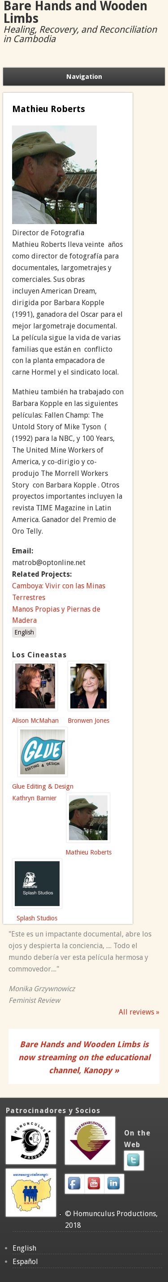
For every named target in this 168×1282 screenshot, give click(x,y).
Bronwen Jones (88, 720)
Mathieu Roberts (88, 852)
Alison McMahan (35, 720)
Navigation (84, 77)
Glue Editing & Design (42, 786)
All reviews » (139, 1012)
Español (25, 1261)
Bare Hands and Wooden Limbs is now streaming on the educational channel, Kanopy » (84, 1057)
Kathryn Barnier (34, 798)
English (24, 632)
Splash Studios (37, 918)
